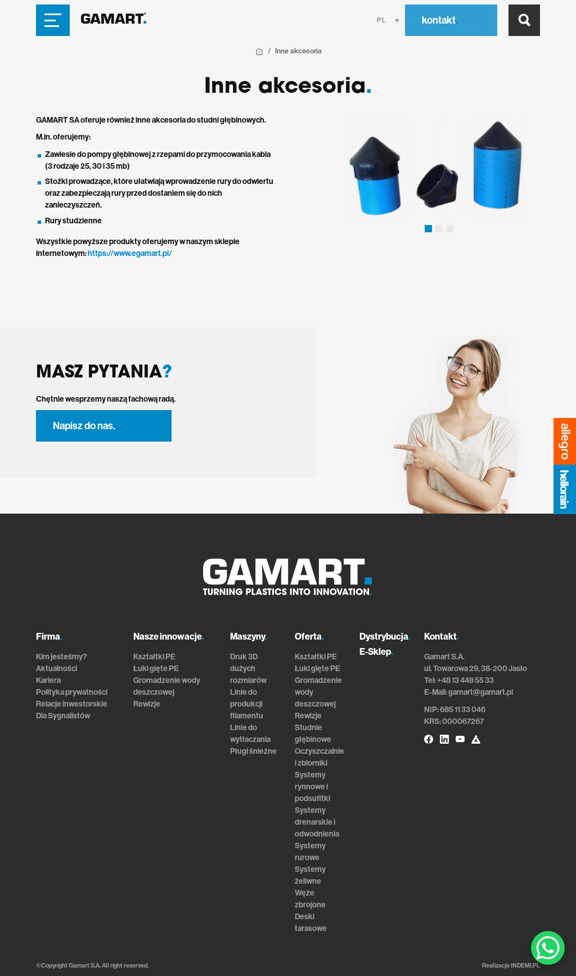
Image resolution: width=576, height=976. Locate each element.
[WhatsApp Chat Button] (548, 948)
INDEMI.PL (525, 965)
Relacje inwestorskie (71, 704)
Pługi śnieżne (253, 751)
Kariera (48, 680)
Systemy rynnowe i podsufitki (312, 786)
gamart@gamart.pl (480, 692)
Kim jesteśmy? (61, 657)
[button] (428, 228)
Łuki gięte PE (156, 668)
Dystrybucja (385, 636)
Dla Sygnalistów (63, 716)
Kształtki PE (154, 657)
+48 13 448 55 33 (465, 680)
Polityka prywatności (71, 692)
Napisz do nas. (84, 426)
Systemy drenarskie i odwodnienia (317, 822)
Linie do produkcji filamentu (246, 704)
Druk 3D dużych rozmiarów (248, 668)
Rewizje (146, 704)
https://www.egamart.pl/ (130, 253)
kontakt (440, 20)
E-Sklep (376, 651)
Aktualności (56, 668)
